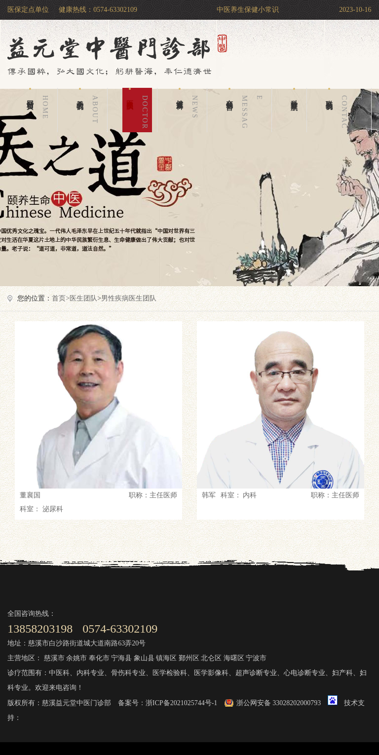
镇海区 (166, 658)
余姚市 (76, 658)
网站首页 (39, 110)
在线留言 (246, 110)
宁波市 (256, 658)
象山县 (144, 658)
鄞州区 (189, 658)
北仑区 (211, 658)
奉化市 (99, 658)
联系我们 (346, 110)
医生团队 (139, 110)
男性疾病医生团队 (128, 298)
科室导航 (294, 93)
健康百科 (189, 110)
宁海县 (121, 658)
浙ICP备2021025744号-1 (181, 703)
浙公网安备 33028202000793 (278, 703)
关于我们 (89, 110)
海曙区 (234, 658)
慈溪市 (54, 658)
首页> (61, 298)
